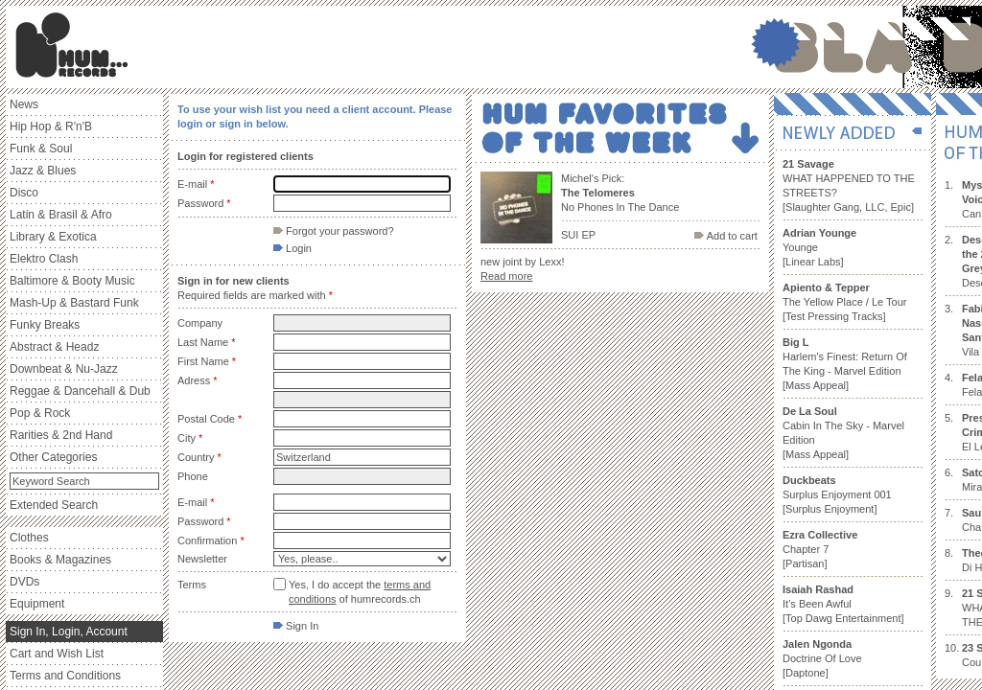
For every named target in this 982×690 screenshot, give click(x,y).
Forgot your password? (333, 231)
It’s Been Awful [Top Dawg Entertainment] (843, 604)
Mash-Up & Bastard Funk (74, 303)
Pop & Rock (40, 413)
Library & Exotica (53, 236)
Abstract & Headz (54, 347)
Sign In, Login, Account (69, 631)
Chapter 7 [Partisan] (820, 549)
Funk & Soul (41, 148)
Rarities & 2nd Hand (61, 435)
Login (292, 248)
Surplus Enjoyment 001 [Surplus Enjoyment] (837, 494)
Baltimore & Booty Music (72, 281)
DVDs (24, 581)
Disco (24, 192)
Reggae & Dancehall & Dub (80, 391)
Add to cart (726, 236)
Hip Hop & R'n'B (51, 126)
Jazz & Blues (43, 170)
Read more (506, 276)
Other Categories (53, 457)
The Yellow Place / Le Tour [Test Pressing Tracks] (844, 302)
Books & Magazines (60, 559)
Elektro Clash (44, 258)
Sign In (295, 626)
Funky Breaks (45, 325)
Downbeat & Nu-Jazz (64, 369)
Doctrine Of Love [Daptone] (822, 658)
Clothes (29, 537)
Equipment (37, 603)
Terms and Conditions (65, 675)
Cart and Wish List (57, 653)
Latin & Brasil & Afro (61, 214)
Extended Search (54, 505)
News (24, 104)
